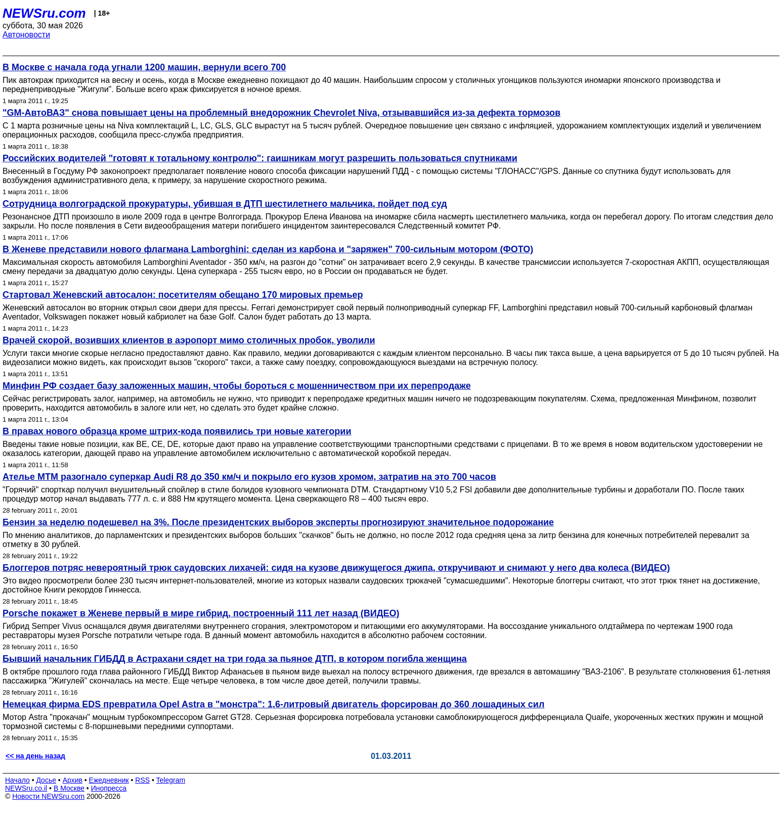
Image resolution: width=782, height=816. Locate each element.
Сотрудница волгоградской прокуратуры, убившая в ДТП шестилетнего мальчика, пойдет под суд (225, 204)
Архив (72, 780)
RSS (142, 780)
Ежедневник (109, 780)
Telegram (171, 780)
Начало (17, 780)
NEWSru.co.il (26, 788)
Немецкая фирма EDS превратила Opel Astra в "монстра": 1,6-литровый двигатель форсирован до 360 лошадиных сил (273, 704)
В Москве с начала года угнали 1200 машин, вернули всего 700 (144, 67)
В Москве (69, 788)
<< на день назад (35, 756)
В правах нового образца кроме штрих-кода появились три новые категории (177, 431)
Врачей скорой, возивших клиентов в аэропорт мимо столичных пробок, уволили (189, 340)
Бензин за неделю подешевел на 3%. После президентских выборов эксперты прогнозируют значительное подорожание (278, 522)
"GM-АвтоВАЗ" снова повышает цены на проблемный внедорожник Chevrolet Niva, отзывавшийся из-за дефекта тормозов (281, 113)
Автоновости (26, 34)
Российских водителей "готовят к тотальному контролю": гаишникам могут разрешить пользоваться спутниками (260, 158)
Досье (46, 780)
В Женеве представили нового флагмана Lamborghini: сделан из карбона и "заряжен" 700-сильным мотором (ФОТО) (268, 249)
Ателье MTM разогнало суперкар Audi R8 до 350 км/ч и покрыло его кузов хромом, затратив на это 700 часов (249, 477)
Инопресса (109, 788)
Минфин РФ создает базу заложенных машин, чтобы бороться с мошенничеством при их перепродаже (237, 386)
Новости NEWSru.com (48, 796)
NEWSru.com (44, 13)
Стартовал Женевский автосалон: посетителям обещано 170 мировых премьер (183, 295)
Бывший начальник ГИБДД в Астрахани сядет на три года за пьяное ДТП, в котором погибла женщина (235, 659)
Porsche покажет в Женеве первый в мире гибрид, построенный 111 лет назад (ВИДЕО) (201, 613)
